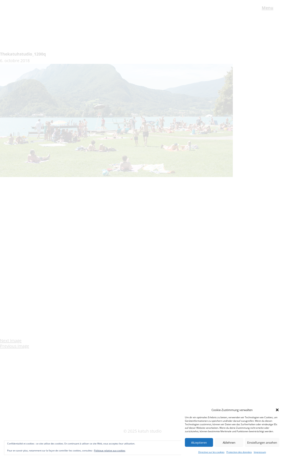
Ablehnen (229, 442)
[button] (277, 410)
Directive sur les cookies (211, 452)
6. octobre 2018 (15, 60)
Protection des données (239, 452)
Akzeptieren (199, 442)
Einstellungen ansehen (262, 442)
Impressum (260, 452)
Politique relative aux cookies (109, 450)
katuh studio (24, 8)
